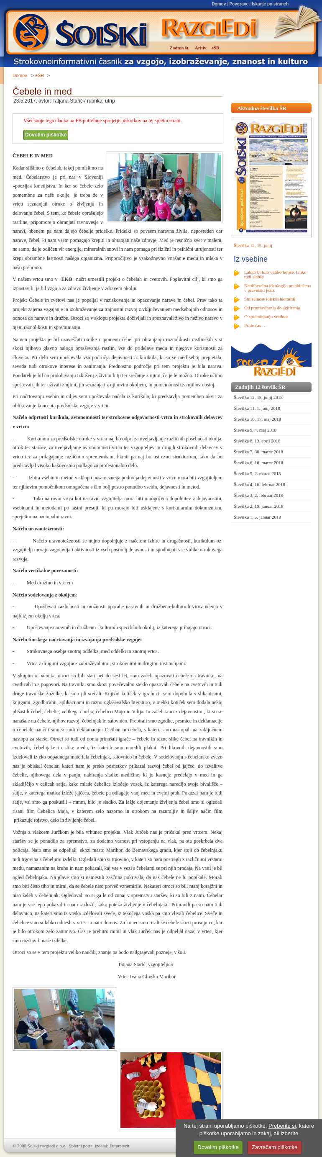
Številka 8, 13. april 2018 (257, 440)
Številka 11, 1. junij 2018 (257, 408)
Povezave (238, 4)
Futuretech (119, 1145)
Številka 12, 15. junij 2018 (258, 397)
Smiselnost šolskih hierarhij (269, 298)
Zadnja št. (179, 47)
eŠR (39, 75)
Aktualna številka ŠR (261, 108)
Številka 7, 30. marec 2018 (258, 451)
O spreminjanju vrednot (266, 316)
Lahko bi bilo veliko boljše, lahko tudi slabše (275, 274)
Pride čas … (255, 325)
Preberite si (282, 1126)
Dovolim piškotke (45, 135)
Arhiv (201, 47)
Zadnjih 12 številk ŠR (260, 387)
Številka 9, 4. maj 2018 (255, 429)
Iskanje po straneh (270, 4)
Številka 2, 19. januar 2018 (259, 506)
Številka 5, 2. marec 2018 (257, 473)
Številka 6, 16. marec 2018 (258, 462)
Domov (219, 4)
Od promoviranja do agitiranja (272, 307)
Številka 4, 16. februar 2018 (259, 484)
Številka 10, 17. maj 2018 (257, 419)
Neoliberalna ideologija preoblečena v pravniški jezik (277, 288)
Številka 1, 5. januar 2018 (257, 516)
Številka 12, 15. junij (253, 245)
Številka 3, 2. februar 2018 (258, 495)
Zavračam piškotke (274, 1147)
